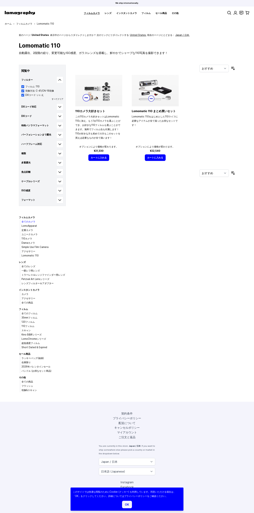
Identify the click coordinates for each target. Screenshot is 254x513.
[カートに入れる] (98, 157)
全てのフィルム (30, 313)
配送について (127, 423)
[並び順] (214, 68)
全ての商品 (27, 302)
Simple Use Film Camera (35, 247)
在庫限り (26, 362)
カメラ (25, 294)
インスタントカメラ (126, 13)
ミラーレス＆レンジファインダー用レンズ (43, 274)
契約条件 (127, 413)
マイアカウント (127, 432)
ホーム (8, 23)
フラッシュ (27, 385)
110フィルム (28, 326)
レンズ (108, 13)
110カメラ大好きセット (90, 111)
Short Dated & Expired (34, 347)
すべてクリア (57, 99)
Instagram (127, 482)
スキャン (26, 330)
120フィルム (28, 321)
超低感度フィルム (31, 343)
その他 (175, 13)
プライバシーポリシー (127, 418)
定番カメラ (27, 230)
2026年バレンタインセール (36, 366)
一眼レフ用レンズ (31, 270)
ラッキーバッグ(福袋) (33, 358)
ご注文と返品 (127, 437)
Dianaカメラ (28, 242)
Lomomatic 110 (30, 255)
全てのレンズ (28, 266)
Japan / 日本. (182, 35)
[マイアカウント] (235, 13)
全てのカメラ (28, 221)
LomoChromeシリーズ (34, 338)
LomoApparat (29, 225)
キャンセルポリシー (127, 427)
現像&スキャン (29, 390)
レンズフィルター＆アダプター (38, 283)
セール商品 (161, 13)
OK (127, 504)
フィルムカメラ (92, 13)
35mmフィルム (29, 317)
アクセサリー (28, 251)
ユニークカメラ (30, 234)
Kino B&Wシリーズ (32, 334)
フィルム (146, 13)
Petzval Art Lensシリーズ (35, 279)
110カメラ (27, 238)
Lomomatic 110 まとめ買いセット (154, 111)
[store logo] (20, 13)
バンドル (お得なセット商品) (36, 370)
